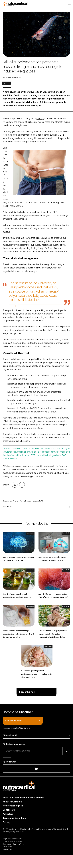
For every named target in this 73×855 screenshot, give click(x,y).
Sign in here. (25, 728)
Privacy (7, 822)
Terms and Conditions (15, 818)
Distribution (30, 606)
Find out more (10, 735)
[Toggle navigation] (69, 4)
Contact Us (9, 810)
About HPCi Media (12, 801)
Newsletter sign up (13, 805)
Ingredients (6, 83)
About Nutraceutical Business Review (23, 797)
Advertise (8, 814)
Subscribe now (27, 692)
